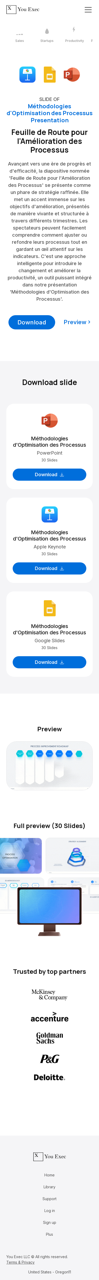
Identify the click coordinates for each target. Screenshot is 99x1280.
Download (31, 322)
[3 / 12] (74, 34)
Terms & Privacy (20, 1262)
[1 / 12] (19, 34)
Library (49, 1187)
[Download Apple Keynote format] (27, 74)
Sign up (49, 1222)
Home (49, 1175)
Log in (49, 1210)
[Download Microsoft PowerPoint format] (71, 74)
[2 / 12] (47, 34)
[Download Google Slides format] (49, 74)
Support (49, 1198)
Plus (49, 1234)
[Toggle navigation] (88, 9)
